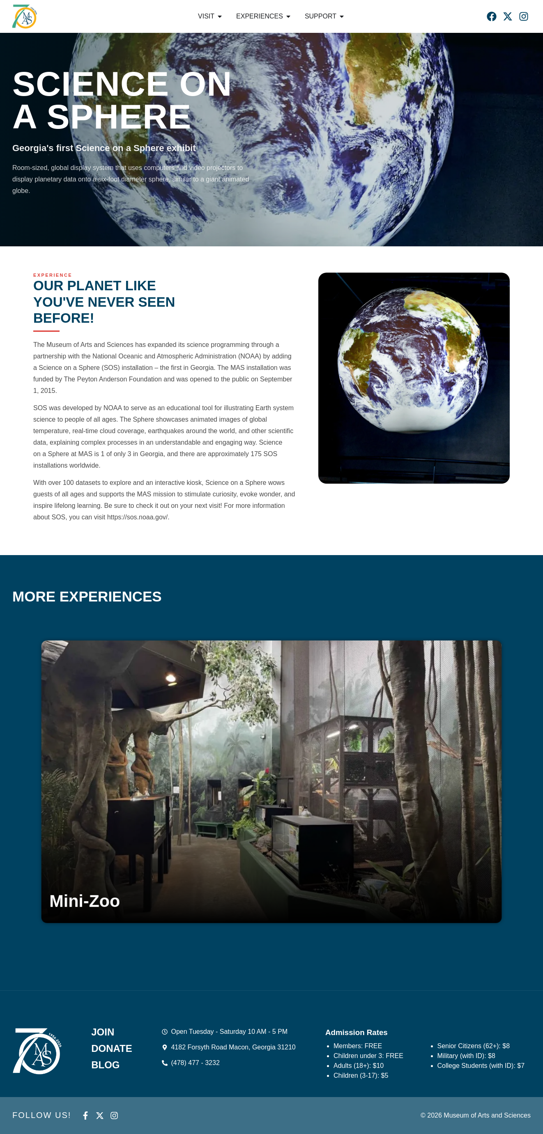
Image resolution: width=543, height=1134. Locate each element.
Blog (105, 1065)
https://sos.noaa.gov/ (137, 517)
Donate (111, 1048)
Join (102, 1032)
